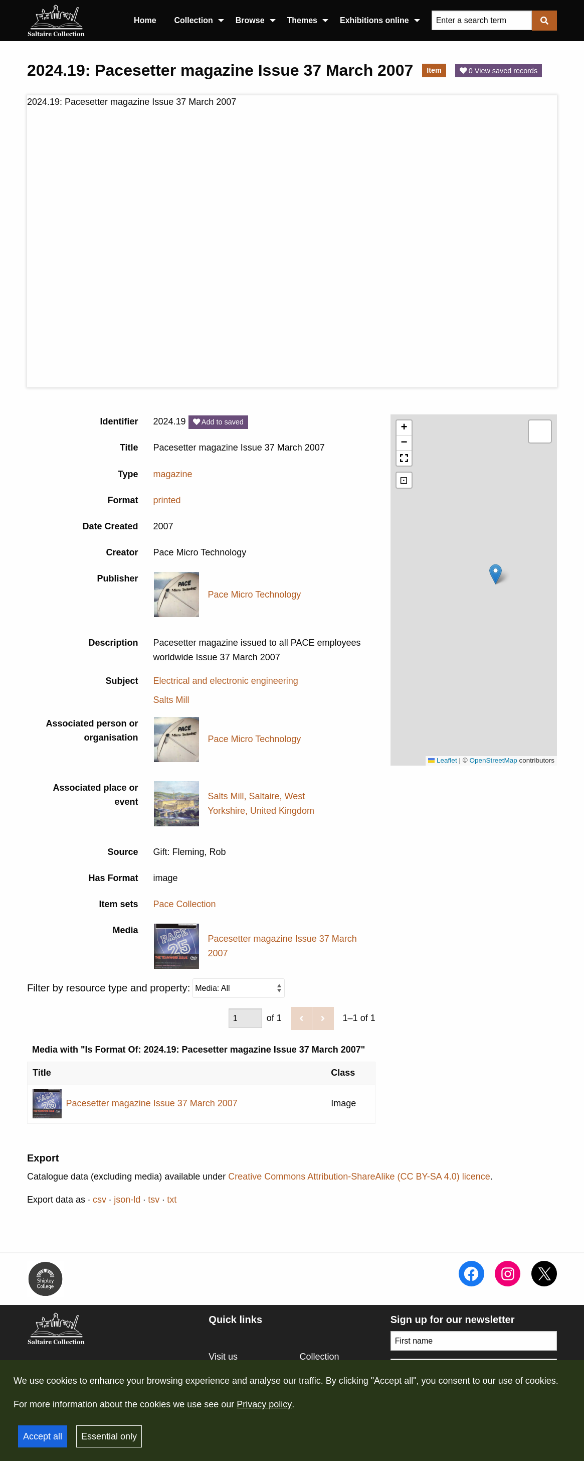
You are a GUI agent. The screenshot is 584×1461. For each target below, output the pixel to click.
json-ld (127, 1200)
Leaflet (442, 760)
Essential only (109, 1436)
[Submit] (544, 20)
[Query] (482, 20)
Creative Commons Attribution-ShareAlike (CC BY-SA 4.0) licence (359, 1177)
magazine (172, 474)
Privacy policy (264, 1404)
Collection (319, 1357)
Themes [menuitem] (302, 20)
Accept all (42, 1436)
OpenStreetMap (493, 760)
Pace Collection (184, 904)
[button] (495, 574)
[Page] (245, 1019)
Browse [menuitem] (250, 20)
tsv (153, 1200)
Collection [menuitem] (193, 20)
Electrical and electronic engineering (225, 681)
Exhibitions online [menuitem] (374, 20)
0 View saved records (498, 71)
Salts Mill (171, 700)
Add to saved (218, 422)
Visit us (223, 1357)
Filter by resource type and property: (156, 988)
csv (99, 1200)
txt (171, 1200)
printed (167, 500)
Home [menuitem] (145, 20)
